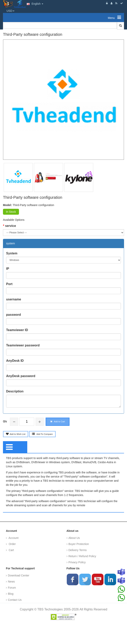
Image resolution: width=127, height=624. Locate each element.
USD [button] (10, 10)
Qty (5, 421)
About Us (74, 537)
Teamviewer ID (17, 330)
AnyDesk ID (15, 360)
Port (9, 284)
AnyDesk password (20, 376)
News (11, 581)
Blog (10, 593)
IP (7, 268)
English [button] (35, 3)
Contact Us (15, 599)
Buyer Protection (79, 544)
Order (12, 544)
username (13, 299)
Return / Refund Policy (82, 556)
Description (15, 391)
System (11, 253)
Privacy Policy (77, 562)
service (10, 225)
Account (13, 537)
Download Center (18, 575)
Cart (11, 550)
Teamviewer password (23, 345)
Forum (12, 587)
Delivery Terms (78, 550)
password (13, 314)
